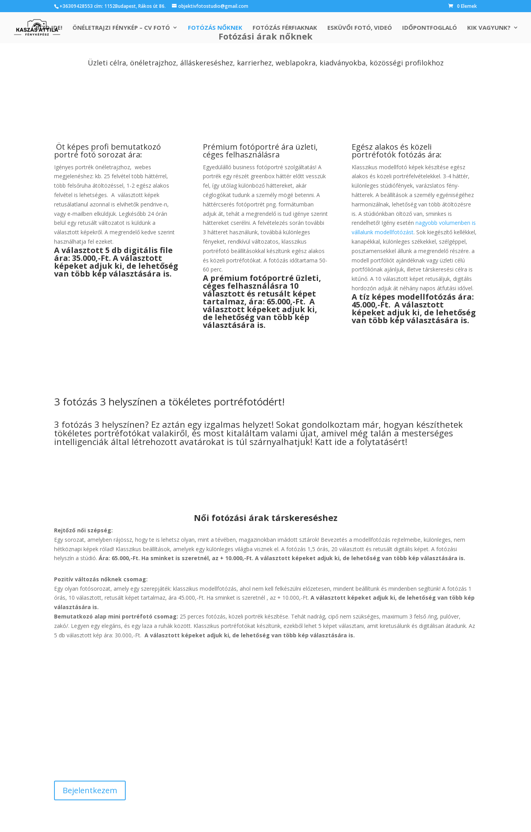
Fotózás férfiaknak (285, 28)
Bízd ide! (49, 28)
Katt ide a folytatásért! (361, 441)
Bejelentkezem (90, 790)
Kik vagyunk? (489, 28)
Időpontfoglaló (429, 28)
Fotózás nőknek (215, 28)
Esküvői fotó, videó (359, 28)
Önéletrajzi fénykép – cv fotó (121, 28)
